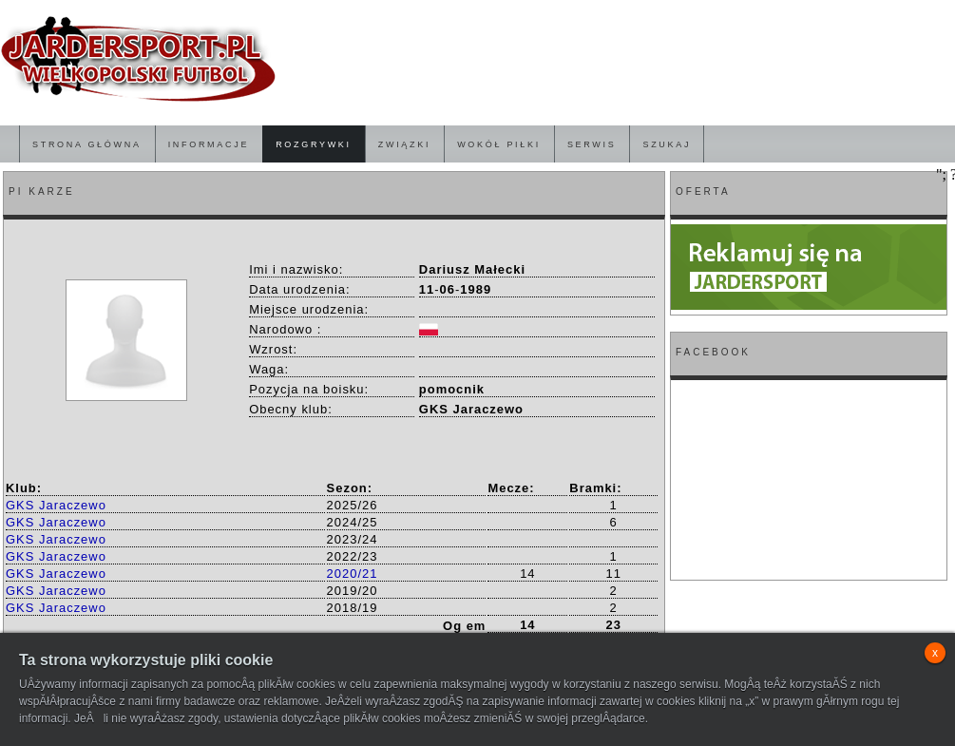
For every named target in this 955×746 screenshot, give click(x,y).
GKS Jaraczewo (56, 505)
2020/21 (352, 573)
